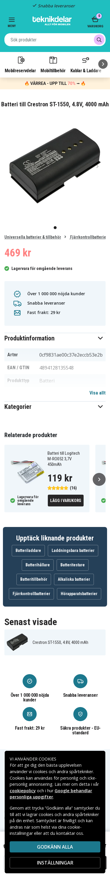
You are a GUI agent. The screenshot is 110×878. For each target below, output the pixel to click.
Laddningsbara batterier (73, 550)
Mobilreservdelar (20, 64)
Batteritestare (72, 565)
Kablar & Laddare (85, 64)
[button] (55, 338)
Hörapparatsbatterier (79, 593)
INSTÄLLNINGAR (55, 862)
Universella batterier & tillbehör (32, 237)
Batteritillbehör (33, 579)
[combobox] (55, 39)
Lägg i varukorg (65, 500)
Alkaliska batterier (74, 579)
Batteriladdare (28, 550)
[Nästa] (103, 64)
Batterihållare (38, 565)
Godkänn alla (55, 847)
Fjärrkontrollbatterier (88, 237)
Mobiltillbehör (52, 64)
